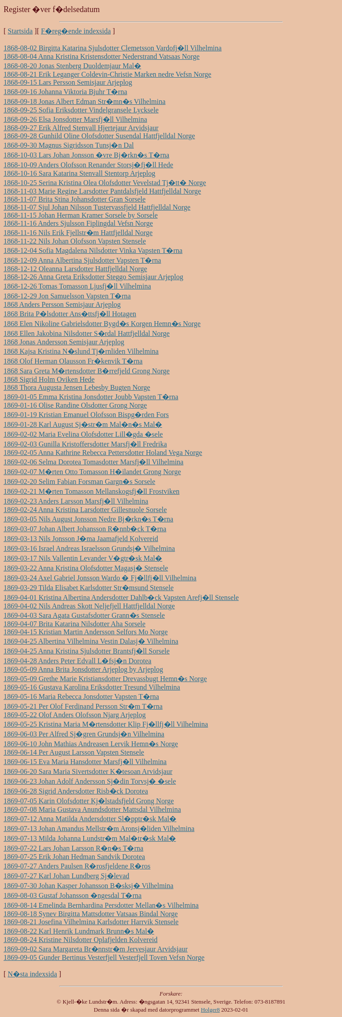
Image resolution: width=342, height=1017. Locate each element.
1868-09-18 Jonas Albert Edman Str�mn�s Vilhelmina (85, 101)
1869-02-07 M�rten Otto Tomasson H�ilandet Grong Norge (92, 471)
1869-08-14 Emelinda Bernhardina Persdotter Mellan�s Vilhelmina (101, 905)
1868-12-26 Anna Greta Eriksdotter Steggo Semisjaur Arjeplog (93, 277)
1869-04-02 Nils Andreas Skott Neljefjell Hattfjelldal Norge (89, 606)
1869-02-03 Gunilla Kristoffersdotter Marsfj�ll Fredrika (85, 444)
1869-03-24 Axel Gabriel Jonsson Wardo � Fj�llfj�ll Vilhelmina (100, 578)
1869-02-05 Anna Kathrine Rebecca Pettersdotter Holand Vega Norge (103, 452)
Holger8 (210, 1009)
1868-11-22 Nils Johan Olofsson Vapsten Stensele (75, 241)
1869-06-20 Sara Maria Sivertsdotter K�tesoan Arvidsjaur (88, 771)
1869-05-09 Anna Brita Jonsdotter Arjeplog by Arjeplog (83, 669)
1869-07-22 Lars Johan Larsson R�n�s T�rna (73, 848)
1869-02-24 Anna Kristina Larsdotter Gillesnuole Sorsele (85, 509)
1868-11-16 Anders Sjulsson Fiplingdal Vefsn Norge (78, 223)
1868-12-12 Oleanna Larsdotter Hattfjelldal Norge (75, 269)
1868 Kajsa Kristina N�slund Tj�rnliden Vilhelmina (81, 351)
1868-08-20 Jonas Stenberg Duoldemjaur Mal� (72, 66)
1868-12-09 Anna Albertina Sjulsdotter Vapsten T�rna (82, 260)
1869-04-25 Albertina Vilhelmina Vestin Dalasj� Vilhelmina (91, 641)
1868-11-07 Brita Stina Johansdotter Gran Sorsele (75, 199)
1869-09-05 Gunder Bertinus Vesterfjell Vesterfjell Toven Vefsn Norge (104, 957)
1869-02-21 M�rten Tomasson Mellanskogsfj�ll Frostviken (91, 491)
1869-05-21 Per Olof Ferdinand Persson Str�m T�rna (83, 706)
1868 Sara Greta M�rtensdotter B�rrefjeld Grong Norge (87, 371)
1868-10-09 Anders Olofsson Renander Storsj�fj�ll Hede (88, 165)
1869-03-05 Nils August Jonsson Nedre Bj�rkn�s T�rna (88, 519)
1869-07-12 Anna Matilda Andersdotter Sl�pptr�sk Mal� (90, 819)
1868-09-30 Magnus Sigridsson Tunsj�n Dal (69, 145)
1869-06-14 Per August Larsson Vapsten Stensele (74, 752)
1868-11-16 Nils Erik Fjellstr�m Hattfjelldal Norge (78, 232)
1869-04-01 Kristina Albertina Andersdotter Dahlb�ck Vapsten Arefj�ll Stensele (121, 597)
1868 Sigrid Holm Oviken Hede (49, 379)
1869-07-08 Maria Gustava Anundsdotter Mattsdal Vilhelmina (92, 809)
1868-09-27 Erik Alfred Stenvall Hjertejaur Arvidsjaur (81, 128)
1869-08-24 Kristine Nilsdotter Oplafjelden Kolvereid (81, 939)
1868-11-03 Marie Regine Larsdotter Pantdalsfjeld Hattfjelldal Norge (102, 191)
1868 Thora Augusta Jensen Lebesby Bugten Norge (77, 387)
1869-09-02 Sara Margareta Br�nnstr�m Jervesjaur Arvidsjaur (95, 949)
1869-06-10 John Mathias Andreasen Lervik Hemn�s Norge (91, 744)
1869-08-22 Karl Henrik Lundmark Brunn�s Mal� (79, 931)
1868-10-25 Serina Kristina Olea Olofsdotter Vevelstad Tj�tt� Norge (105, 182)
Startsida (20, 31)
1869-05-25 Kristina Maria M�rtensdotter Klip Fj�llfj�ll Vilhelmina (106, 724)
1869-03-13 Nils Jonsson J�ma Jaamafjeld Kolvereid (81, 538)
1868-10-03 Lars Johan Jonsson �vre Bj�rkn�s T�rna (86, 155)
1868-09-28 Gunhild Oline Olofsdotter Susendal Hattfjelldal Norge (99, 136)
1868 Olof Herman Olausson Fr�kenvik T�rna (73, 361)
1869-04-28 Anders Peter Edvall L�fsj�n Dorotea (77, 661)
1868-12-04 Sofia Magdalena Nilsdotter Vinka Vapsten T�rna (93, 250)
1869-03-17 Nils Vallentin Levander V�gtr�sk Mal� (83, 558)
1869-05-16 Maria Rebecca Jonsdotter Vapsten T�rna (81, 696)
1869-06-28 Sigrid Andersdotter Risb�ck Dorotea (76, 791)
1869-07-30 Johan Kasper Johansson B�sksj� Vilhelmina (88, 885)
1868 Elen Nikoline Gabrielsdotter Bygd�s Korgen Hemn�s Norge (102, 323)
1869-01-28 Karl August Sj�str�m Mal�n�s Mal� (83, 424)
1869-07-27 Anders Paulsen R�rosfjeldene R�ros (77, 866)
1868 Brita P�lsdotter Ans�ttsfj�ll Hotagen (70, 314)
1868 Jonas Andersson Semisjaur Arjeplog (64, 342)
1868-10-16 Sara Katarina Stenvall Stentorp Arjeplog (79, 173)
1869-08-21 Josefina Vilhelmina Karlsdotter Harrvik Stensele (91, 922)
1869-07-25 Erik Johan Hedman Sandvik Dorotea (74, 856)
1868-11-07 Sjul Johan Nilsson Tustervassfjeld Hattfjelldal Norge (97, 207)
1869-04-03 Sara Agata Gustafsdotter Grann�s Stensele (84, 615)
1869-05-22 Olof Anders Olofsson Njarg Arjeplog (75, 715)
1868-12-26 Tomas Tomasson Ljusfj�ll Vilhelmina (77, 286)
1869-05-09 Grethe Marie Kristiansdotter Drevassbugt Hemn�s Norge (105, 678)
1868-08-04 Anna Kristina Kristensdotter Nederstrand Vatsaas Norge (102, 56)
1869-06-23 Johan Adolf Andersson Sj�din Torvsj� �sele (90, 781)
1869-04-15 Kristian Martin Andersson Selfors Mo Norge (86, 632)
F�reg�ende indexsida (76, 31)
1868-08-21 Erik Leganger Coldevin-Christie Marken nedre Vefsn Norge (107, 74)
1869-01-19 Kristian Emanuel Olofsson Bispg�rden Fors (86, 414)
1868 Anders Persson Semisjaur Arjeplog (62, 304)
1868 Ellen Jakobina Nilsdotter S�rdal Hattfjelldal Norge (87, 333)
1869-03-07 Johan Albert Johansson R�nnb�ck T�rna (85, 529)
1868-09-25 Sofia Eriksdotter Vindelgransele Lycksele (81, 110)
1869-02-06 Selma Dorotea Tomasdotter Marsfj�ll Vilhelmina (93, 462)
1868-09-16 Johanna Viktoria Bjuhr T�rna (65, 91)
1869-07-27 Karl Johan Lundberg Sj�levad (66, 876)
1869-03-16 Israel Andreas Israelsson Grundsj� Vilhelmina (89, 548)
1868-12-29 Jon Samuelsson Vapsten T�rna (67, 296)
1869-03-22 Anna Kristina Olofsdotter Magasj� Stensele (86, 568)
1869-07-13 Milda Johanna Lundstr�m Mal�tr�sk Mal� (90, 838)
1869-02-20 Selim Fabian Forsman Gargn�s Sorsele (79, 481)
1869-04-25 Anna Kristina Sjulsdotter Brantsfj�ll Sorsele (87, 651)
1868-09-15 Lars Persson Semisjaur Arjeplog (68, 82)
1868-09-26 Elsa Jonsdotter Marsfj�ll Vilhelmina (75, 119)
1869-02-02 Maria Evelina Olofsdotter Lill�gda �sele (83, 434)
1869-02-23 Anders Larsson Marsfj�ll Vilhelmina (76, 501)
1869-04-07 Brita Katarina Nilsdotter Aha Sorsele (75, 624)
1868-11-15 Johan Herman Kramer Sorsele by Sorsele (81, 215)
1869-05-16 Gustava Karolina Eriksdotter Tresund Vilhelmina (92, 687)
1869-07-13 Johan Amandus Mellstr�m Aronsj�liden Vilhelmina (99, 828)
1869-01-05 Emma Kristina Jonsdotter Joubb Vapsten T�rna (91, 397)
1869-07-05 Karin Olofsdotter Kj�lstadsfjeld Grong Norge (89, 801)
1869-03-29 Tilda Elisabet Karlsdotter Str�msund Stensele (89, 587)
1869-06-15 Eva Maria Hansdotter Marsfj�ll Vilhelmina (85, 761)
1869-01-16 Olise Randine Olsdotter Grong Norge (75, 405)
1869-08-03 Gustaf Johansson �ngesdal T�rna (73, 895)
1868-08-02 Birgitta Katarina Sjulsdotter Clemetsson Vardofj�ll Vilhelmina (113, 48)
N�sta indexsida (32, 974)
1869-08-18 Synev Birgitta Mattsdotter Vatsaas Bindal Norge (91, 914)
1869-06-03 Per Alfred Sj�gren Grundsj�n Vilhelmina (84, 734)
